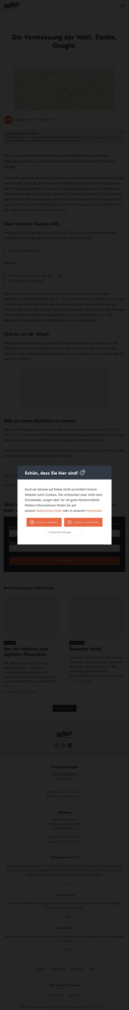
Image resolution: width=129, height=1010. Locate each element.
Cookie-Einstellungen (60, 532)
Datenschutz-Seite (49, 510)
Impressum (94, 510)
